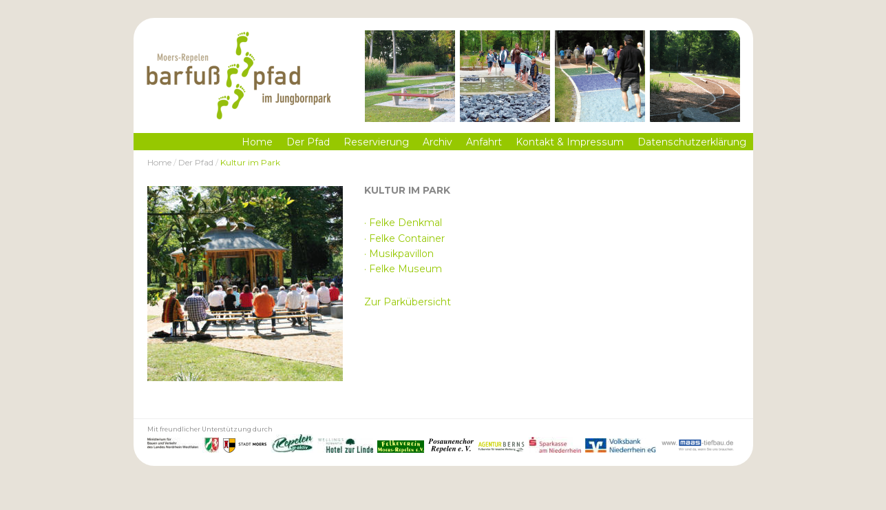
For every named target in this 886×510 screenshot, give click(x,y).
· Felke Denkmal (403, 222)
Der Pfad (308, 141)
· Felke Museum (403, 268)
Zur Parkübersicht (407, 301)
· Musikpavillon (399, 253)
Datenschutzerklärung (691, 141)
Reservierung (376, 141)
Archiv (437, 141)
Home (257, 141)
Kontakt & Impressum (570, 141)
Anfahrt (484, 141)
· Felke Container (404, 238)
